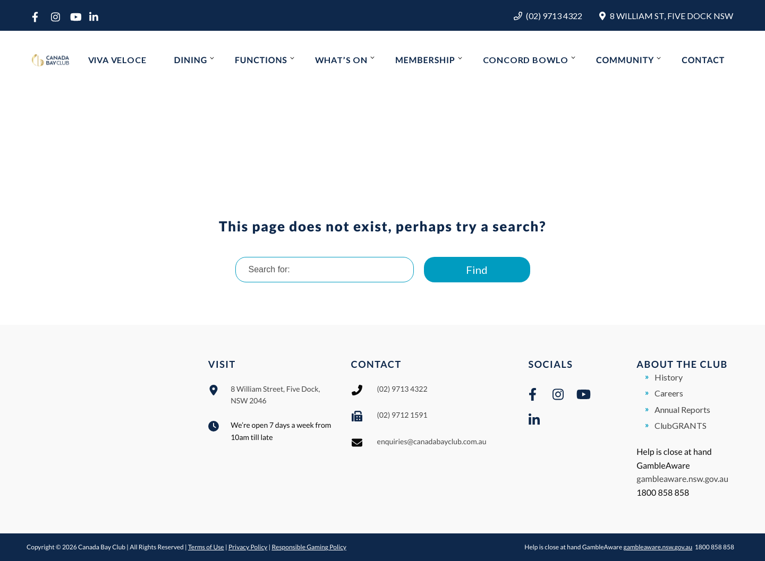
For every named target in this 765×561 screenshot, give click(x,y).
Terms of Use (206, 547)
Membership (425, 60)
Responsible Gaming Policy (308, 547)
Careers (668, 393)
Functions (261, 60)
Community (625, 60)
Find (477, 269)
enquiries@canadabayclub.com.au (432, 441)
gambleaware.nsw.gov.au (682, 479)
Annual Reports (682, 409)
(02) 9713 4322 (554, 16)
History (668, 377)
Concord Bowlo (525, 60)
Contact (703, 60)
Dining (190, 60)
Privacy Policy (247, 547)
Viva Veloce (117, 60)
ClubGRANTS (680, 425)
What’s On (341, 60)
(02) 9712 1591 (402, 414)
